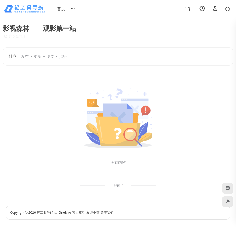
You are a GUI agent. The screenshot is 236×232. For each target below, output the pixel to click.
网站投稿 (79, 8)
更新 (38, 56)
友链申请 (93, 213)
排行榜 (100, 6)
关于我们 (107, 213)
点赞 (63, 56)
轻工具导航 (45, 213)
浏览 (50, 56)
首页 (61, 8)
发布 (25, 56)
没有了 (118, 185)
